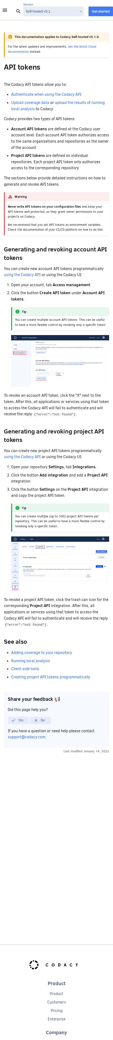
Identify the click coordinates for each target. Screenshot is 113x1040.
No (39, 720)
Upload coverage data (30, 102)
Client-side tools (25, 668)
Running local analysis (30, 660)
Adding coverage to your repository (41, 652)
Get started (101, 11)
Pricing (57, 1010)
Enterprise (56, 1019)
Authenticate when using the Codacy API (46, 94)
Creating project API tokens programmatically (50, 677)
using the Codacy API (22, 274)
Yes (17, 720)
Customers (56, 1002)
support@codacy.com (26, 737)
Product (56, 993)
